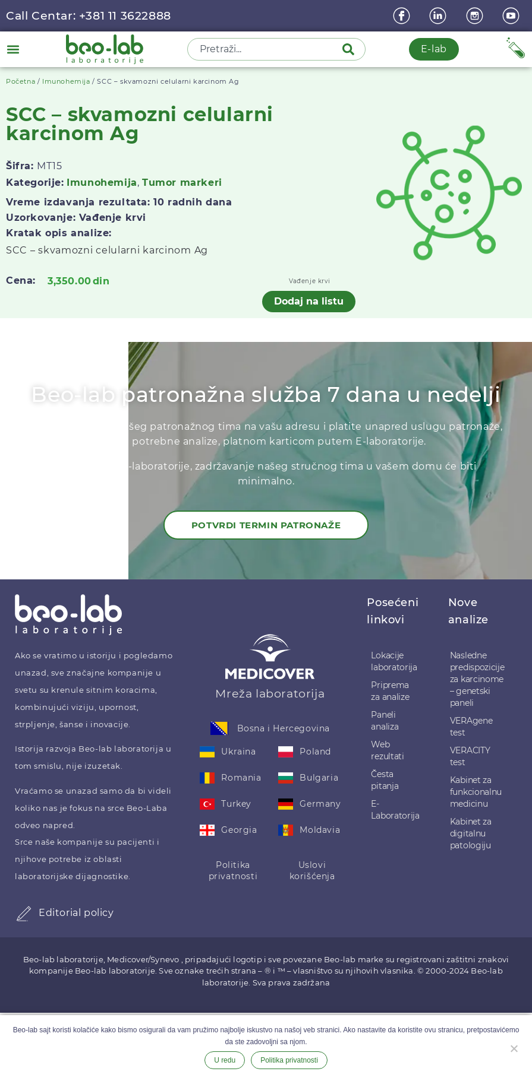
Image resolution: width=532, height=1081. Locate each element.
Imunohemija (66, 81)
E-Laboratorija (395, 809)
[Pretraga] (350, 49)
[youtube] (512, 16)
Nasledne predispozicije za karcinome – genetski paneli (477, 679)
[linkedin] (439, 16)
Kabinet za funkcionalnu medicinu (476, 792)
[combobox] (266, 49)
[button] (13, 49)
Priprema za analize (390, 691)
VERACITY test (470, 756)
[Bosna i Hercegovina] (219, 728)
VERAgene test (471, 726)
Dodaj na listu (309, 301)
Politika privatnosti (233, 871)
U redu (224, 1060)
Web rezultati (387, 750)
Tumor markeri (182, 182)
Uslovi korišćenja (312, 871)
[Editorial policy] (24, 914)
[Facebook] (403, 16)
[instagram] (476, 16)
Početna (20, 81)
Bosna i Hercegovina (283, 728)
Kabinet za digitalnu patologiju (471, 833)
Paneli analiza (384, 720)
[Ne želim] (513, 1047)
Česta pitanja (384, 780)
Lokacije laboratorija (394, 661)
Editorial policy (76, 912)
